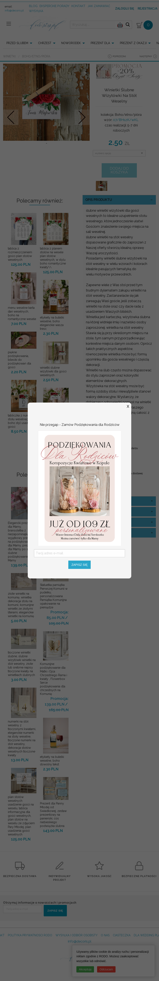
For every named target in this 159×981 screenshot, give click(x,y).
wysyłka (36, 11)
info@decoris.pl (14, 10)
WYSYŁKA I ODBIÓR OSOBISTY (76, 935)
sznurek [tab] (93, 533)
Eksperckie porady (54, 6)
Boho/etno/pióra (36, 56)
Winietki (9, 56)
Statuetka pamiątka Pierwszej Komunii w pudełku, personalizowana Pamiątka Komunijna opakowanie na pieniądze (53, 596)
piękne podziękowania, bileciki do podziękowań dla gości (19, 360)
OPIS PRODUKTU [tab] (98, 200)
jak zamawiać (99, 6)
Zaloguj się (124, 8)
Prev (10, 117)
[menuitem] (20, 43)
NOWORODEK (71, 43)
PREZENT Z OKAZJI (133, 43)
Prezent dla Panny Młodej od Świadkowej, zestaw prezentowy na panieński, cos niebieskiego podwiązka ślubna (53, 815)
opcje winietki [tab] (98, 522)
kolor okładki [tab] (98, 501)
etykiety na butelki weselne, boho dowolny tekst (52, 760)
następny (146, 56)
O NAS (105, 935)
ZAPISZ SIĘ (55, 910)
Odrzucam (106, 969)
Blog (33, 6)
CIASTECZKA (121, 935)
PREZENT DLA (100, 43)
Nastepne (82, 117)
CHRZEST (44, 43)
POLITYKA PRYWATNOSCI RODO (30, 935)
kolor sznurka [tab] (99, 512)
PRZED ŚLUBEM (17, 43)
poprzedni (119, 56)
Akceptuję (85, 969)
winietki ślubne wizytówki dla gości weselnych (53, 371)
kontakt (78, 6)
